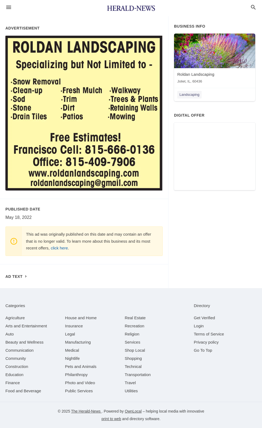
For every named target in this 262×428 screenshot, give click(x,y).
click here (59, 248)
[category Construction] (16, 366)
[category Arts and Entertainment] (26, 326)
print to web (111, 419)
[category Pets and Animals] (80, 366)
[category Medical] (72, 350)
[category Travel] (130, 382)
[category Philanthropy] (76, 374)
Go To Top (203, 350)
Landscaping (189, 95)
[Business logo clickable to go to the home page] (131, 8)
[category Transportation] (138, 374)
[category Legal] (70, 334)
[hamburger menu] (8, 7)
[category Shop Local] (135, 350)
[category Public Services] (79, 391)
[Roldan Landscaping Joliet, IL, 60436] (214, 59)
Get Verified (204, 317)
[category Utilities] (131, 391)
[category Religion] (132, 334)
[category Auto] (9, 334)
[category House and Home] (81, 317)
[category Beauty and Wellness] (24, 342)
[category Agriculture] (15, 317)
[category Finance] (12, 382)
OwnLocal (133, 411)
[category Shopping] (133, 358)
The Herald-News (86, 411)
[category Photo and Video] (80, 382)
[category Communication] (19, 350)
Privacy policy (206, 342)
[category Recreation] (135, 326)
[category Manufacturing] (78, 342)
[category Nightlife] (72, 358)
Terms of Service (209, 334)
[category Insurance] (74, 326)
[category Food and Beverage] (23, 391)
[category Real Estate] (135, 317)
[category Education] (14, 374)
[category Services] (132, 342)
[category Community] (15, 358)
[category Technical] (133, 366)
